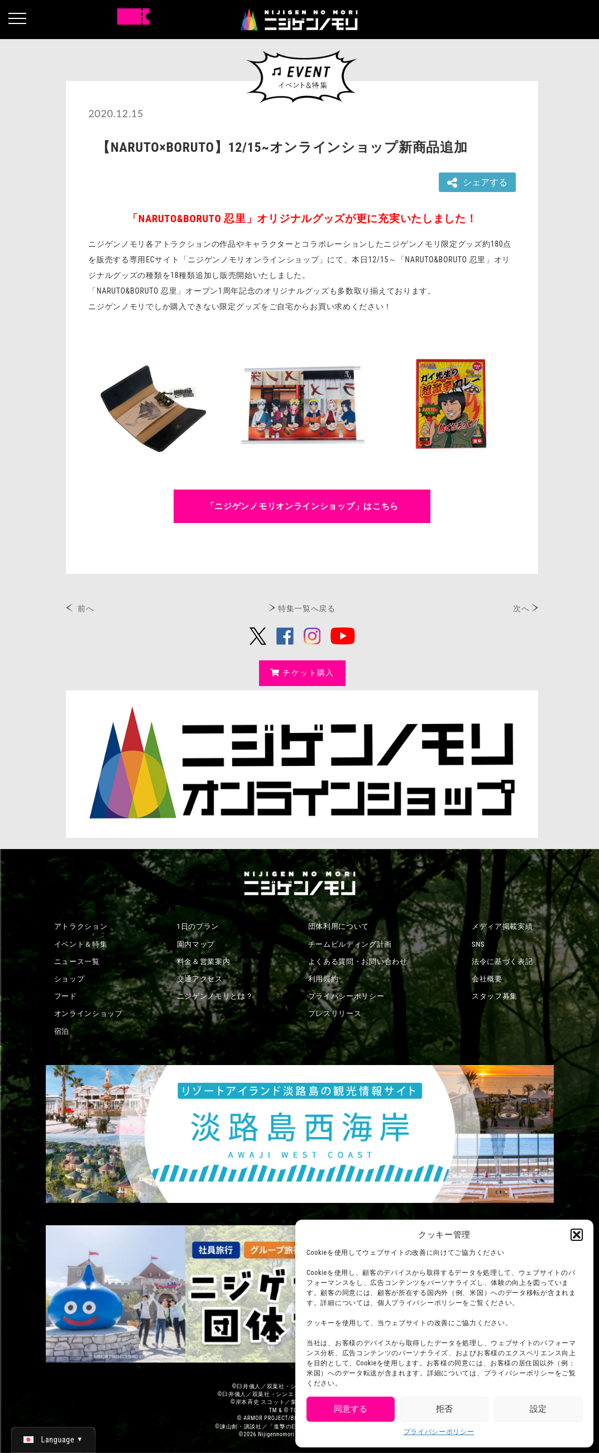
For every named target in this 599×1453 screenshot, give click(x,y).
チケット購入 (302, 672)
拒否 (444, 1409)
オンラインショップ (88, 1013)
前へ (86, 608)
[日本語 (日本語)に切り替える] (53, 1439)
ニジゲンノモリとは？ (215, 996)
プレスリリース (335, 1013)
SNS (478, 944)
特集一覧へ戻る (307, 608)
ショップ (69, 979)
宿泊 (61, 1031)
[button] (576, 1234)
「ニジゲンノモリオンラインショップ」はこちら (302, 506)
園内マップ (196, 944)
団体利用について (339, 926)
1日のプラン (198, 926)
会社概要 (487, 979)
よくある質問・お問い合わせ (358, 961)
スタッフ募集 (494, 996)
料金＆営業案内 (204, 961)
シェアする (477, 183)
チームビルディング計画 (350, 944)
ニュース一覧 (77, 961)
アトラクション (81, 926)
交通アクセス (200, 979)
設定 (538, 1409)
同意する (350, 1409)
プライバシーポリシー (439, 1432)
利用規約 (323, 979)
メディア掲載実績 (502, 926)
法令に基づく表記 (502, 961)
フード (65, 996)
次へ (521, 608)
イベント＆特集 (81, 944)
